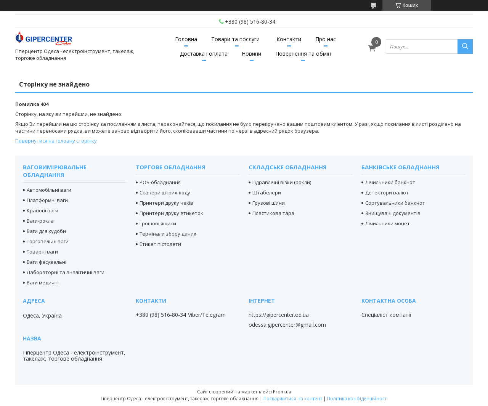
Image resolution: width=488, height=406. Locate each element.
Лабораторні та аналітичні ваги (65, 272)
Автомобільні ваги (49, 189)
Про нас (333, 39)
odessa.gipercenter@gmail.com (287, 325)
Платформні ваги (47, 200)
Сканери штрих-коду (165, 192)
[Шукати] (465, 46)
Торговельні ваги (48, 241)
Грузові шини (268, 202)
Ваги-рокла (40, 220)
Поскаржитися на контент (292, 398)
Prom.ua (282, 391)
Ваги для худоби (46, 231)
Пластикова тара (273, 213)
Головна (178, 39)
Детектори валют (387, 192)
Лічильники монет (387, 223)
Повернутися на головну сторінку (56, 140)
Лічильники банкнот (390, 182)
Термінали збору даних (168, 233)
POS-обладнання (160, 182)
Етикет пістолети (160, 244)
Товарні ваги (42, 251)
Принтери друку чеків (166, 202)
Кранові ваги (42, 210)
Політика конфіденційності (357, 398)
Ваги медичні (43, 282)
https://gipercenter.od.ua (279, 315)
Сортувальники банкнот (395, 202)
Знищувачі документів (393, 213)
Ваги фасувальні (46, 261)
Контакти (291, 39)
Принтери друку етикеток (171, 213)
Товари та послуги (233, 39)
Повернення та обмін (308, 53)
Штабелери (266, 192)
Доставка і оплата (199, 53)
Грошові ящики (158, 223)
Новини (251, 53)
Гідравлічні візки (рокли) (281, 182)
